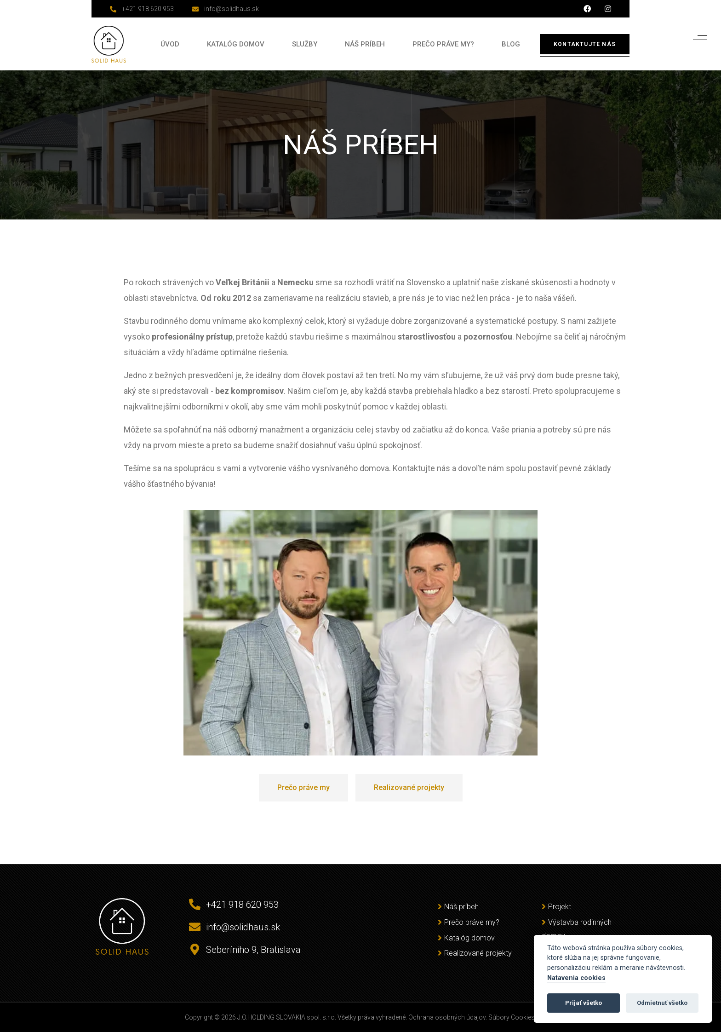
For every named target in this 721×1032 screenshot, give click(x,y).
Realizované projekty (478, 953)
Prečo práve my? (443, 44)
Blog (511, 44)
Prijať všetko (583, 1002)
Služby (304, 44)
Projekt (559, 906)
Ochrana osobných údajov (447, 1017)
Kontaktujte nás (585, 44)
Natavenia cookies (576, 978)
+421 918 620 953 (148, 8)
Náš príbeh (365, 44)
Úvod (169, 44)
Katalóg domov (235, 44)
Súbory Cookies (511, 1017)
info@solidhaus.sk (231, 8)
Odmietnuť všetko (662, 1002)
